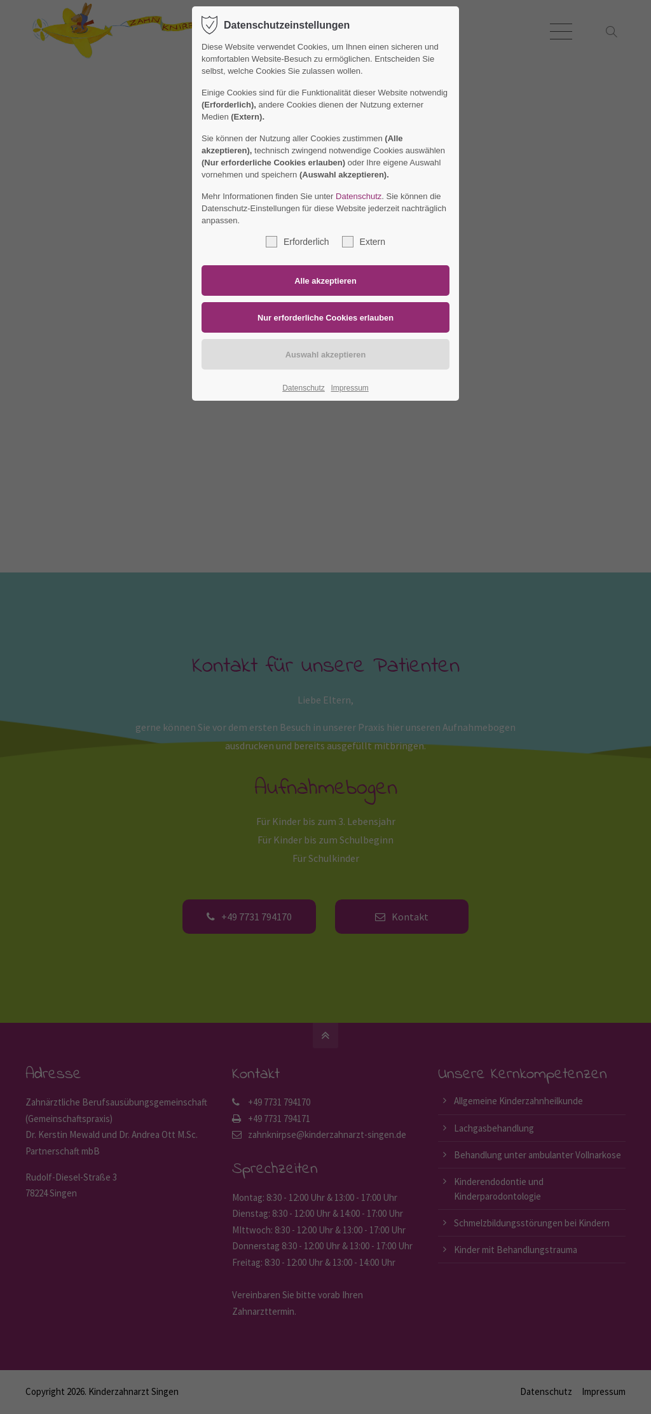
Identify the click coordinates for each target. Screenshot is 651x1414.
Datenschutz (358, 196)
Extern (363, 241)
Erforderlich (297, 241)
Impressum (349, 388)
